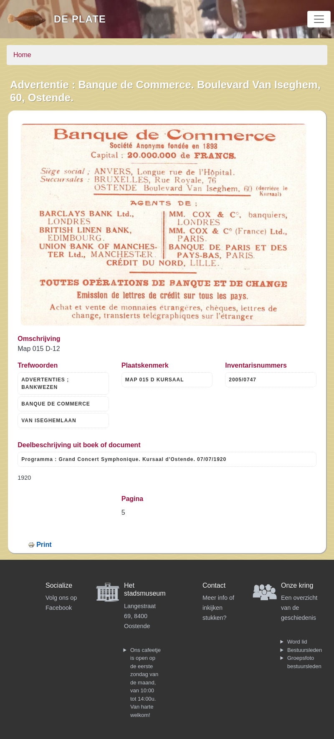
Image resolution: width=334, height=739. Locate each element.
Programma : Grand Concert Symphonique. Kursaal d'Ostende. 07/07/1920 (123, 459)
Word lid (297, 642)
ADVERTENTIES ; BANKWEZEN (45, 383)
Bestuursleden (304, 650)
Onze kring (297, 585)
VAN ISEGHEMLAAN (48, 420)
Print (43, 544)
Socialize (59, 585)
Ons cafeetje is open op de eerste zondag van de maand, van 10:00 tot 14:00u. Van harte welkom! (145, 682)
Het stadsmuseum (145, 589)
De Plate (80, 19)
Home (22, 54)
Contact (213, 585)
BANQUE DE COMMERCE (55, 404)
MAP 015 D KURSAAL (154, 380)
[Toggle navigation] (319, 19)
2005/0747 (242, 380)
